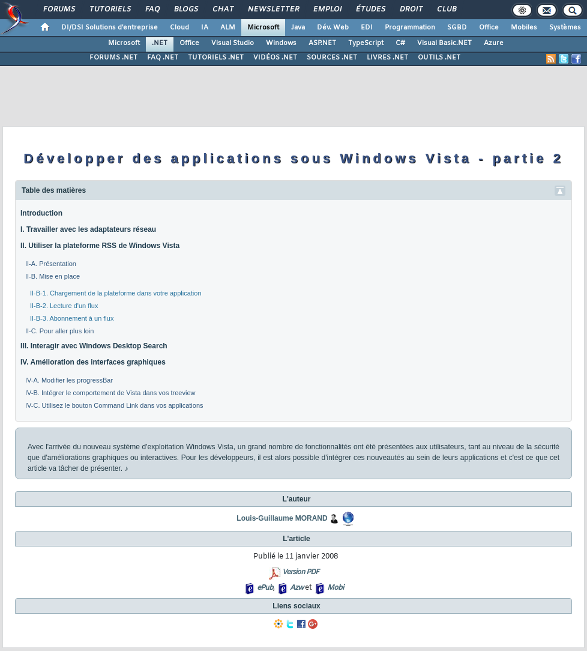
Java (298, 27)
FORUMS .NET (113, 57)
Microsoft (263, 27)
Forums (58, 9)
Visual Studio (232, 43)
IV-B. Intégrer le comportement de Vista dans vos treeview (110, 392)
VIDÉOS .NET (275, 57)
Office (489, 27)
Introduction (41, 213)
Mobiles (524, 27)
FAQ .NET (162, 57)
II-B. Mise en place (52, 276)
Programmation (410, 27)
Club (446, 9)
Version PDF (300, 572)
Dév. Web (333, 27)
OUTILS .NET (439, 57)
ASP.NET (322, 43)
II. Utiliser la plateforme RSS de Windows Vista (99, 245)
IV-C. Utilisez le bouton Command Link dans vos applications (114, 405)
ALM (227, 27)
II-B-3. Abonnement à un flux (71, 318)
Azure (494, 43)
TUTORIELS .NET (216, 57)
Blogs (185, 9)
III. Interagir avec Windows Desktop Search (93, 346)
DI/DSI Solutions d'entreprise (109, 27)
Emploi (327, 9)
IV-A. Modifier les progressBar (69, 380)
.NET (159, 43)
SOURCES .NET (332, 57)
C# (400, 43)
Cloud (179, 27)
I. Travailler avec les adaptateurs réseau (88, 229)
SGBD (457, 27)
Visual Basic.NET (444, 43)
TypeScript (366, 43)
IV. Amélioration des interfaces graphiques (93, 362)
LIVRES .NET (387, 57)
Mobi (335, 588)
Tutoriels (109, 9)
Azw (296, 588)
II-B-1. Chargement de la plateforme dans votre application (116, 293)
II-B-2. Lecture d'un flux (64, 305)
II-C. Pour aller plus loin (59, 331)
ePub (265, 588)
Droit (410, 9)
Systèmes (565, 27)
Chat (222, 9)
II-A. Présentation (50, 263)
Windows (281, 43)
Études (370, 9)
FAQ (151, 9)
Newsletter (273, 9)
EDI (367, 27)
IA (204, 27)
